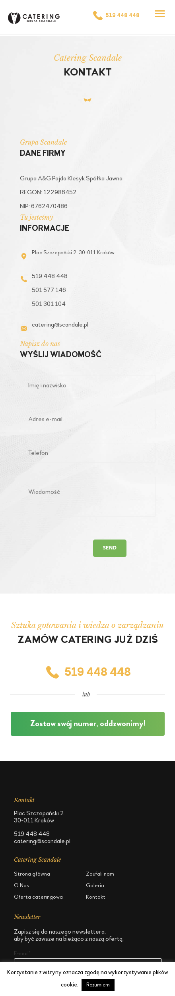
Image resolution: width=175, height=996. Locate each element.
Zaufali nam (100, 873)
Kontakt (95, 896)
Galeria (95, 885)
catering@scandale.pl (60, 324)
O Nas (21, 885)
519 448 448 (116, 15)
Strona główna (32, 873)
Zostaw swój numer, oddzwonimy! (88, 724)
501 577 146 (49, 290)
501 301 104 (49, 304)
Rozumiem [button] (98, 985)
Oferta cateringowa (38, 896)
